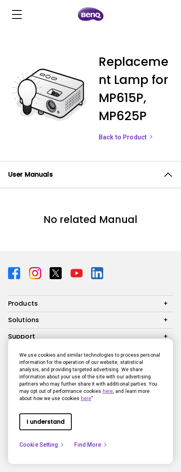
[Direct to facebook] (15, 272)
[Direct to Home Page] (91, 14)
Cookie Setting (41, 444)
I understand (45, 422)
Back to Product (126, 137)
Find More (91, 444)
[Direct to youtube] (78, 272)
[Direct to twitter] (57, 272)
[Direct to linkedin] (97, 272)
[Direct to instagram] (36, 272)
